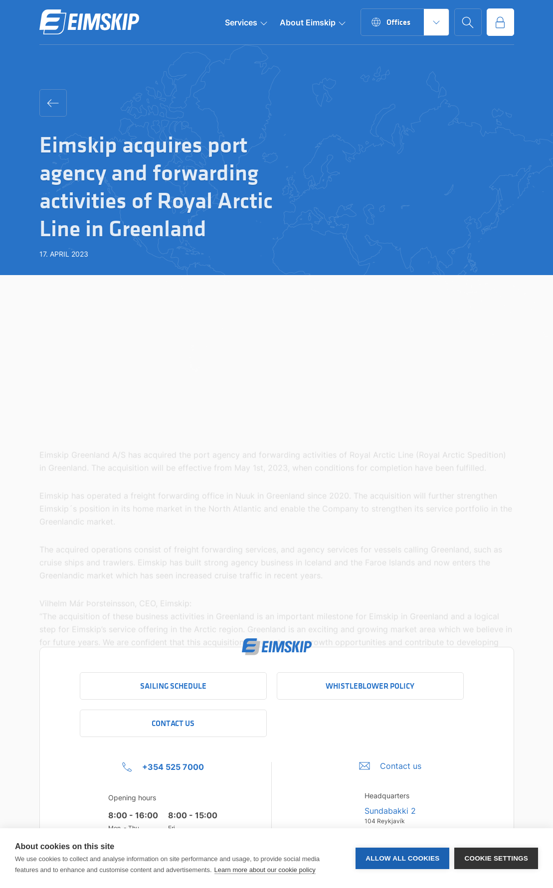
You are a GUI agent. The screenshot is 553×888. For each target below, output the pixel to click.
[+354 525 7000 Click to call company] (163, 767)
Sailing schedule (173, 686)
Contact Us (173, 723)
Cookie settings (496, 858)
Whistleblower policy (370, 686)
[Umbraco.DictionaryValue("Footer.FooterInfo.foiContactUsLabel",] (390, 766)
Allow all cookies (402, 858)
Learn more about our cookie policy (265, 870)
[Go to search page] (468, 22)
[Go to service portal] (500, 22)
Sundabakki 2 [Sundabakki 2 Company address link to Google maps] (390, 811)
